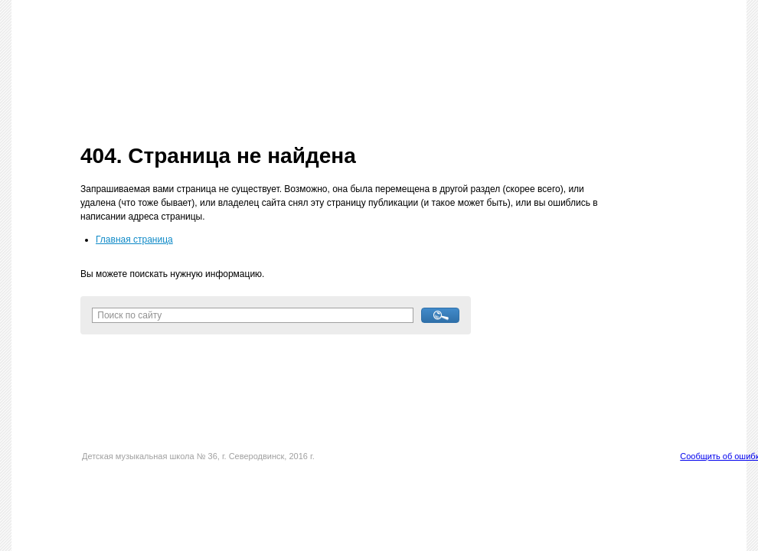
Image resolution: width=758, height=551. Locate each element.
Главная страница (134, 239)
